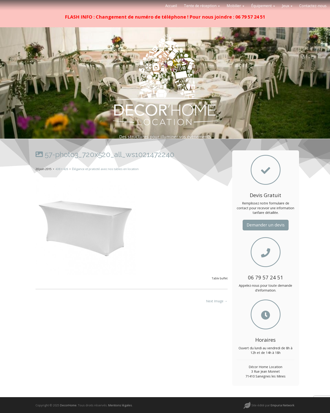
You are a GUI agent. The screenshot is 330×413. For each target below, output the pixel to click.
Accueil (171, 5)
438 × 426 (61, 169)
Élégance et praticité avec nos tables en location (105, 169)
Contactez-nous (313, 5)
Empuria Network (282, 405)
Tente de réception (202, 5)
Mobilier (235, 5)
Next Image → (217, 301)
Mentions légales (120, 405)
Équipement (263, 5)
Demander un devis (266, 225)
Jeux (287, 5)
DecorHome (68, 405)
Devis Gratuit (265, 195)
